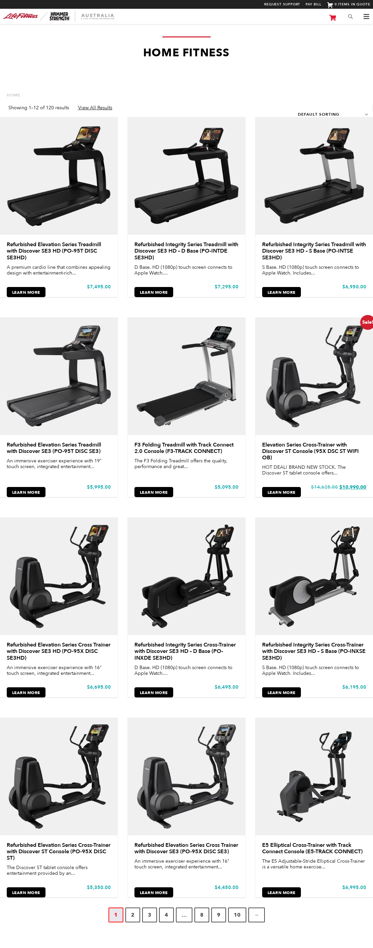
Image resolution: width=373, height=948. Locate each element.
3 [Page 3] (149, 915)
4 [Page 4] (166, 915)
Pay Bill (313, 4)
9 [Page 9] (218, 915)
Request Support (282, 4)
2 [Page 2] (132, 915)
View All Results (95, 108)
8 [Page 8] (202, 915)
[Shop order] (332, 114)
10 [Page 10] (237, 915)
